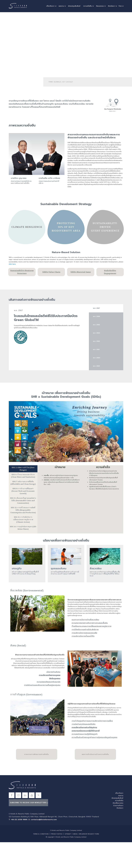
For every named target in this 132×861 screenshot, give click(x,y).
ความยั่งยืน (87, 6)
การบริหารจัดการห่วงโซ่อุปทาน (84, 727)
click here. (12, 264)
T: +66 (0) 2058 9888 (18, 819)
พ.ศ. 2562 (96, 341)
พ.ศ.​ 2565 (96, 325)
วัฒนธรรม (100, 6)
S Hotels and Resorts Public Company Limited (66, 830)
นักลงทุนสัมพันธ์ (74, 6)
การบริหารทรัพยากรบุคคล (49, 675)
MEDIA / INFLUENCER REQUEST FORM (86, 834)
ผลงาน (61, 6)
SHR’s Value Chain (51, 272)
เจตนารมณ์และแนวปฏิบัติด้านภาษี (86, 730)
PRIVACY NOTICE (56, 834)
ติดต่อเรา (111, 6)
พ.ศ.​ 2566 (96, 316)
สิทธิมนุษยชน (54, 678)
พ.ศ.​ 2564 (96, 333)
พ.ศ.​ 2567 (96, 308)
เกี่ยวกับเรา (50, 6)
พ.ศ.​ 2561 (96, 349)
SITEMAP (68, 834)
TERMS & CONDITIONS (41, 834)
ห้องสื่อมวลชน (118, 803)
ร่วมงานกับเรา (118, 805)
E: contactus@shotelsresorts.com (43, 819)
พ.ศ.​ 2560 (96, 358)
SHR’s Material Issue (81, 272)
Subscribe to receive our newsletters (28, 802)
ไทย (120, 6)
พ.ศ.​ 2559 (96, 366)
